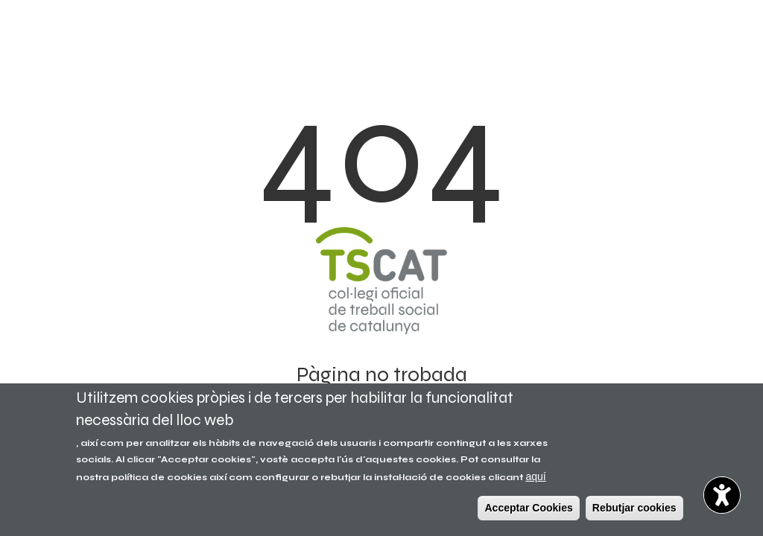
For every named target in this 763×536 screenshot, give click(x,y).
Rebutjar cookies (634, 508)
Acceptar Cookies (528, 508)
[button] (722, 495)
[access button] (722, 495)
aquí (535, 476)
